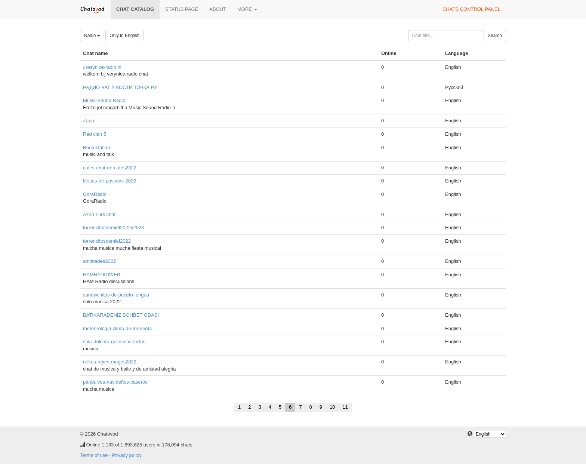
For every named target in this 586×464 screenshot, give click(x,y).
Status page (181, 9)
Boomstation (96, 147)
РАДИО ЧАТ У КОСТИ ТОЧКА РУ (120, 87)
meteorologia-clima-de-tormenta (117, 328)
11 (345, 407)
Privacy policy (126, 455)
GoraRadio (95, 194)
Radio (92, 35)
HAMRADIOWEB (101, 274)
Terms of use (94, 455)
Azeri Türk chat (99, 214)
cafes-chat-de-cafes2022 (109, 167)
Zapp (88, 120)
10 (332, 407)
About (217, 9)
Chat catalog (135, 9)
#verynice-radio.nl (102, 67)
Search (495, 35)
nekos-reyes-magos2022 (109, 362)
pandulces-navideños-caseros (115, 382)
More (247, 9)
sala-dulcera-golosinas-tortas (114, 341)
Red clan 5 (94, 134)
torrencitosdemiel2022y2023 (113, 227)
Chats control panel (471, 9)
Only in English (124, 35)
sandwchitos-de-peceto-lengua (116, 295)
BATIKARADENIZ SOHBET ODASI (121, 315)
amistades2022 (99, 261)
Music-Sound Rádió (104, 100)
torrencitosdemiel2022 (107, 241)
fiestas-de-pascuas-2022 (109, 181)
